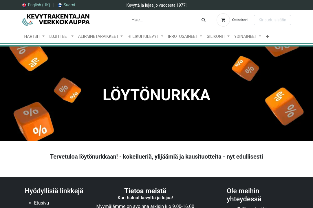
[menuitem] (36, 5)
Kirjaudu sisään (272, 20)
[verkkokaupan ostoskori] (232, 20)
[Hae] (204, 20)
